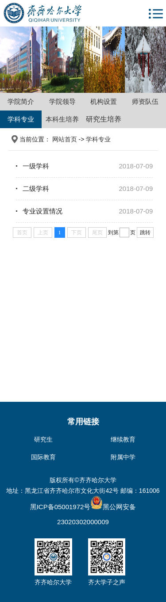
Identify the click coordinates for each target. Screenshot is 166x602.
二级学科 (36, 188)
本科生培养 (62, 119)
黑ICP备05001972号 (60, 507)
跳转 (145, 232)
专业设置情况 (42, 211)
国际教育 (43, 457)
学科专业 (21, 119)
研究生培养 (103, 119)
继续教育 (123, 439)
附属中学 (123, 457)
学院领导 (62, 101)
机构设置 (103, 101)
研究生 (43, 439)
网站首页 (64, 139)
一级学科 (36, 166)
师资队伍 (145, 101)
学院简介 (21, 101)
